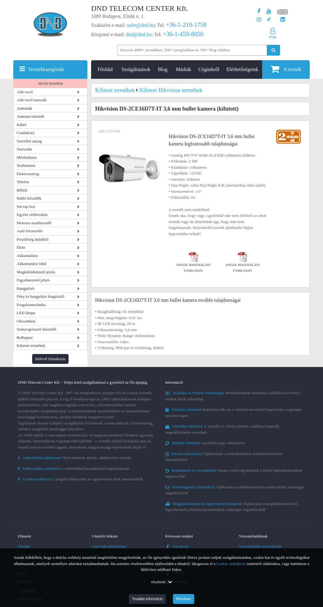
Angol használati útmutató (193, 263)
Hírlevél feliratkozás (50, 359)
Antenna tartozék (30, 116)
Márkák (183, 69)
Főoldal (105, 69)
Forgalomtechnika (31, 304)
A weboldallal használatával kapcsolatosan (73, 468)
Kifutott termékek (31, 345)
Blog (162, 69)
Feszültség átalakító (32, 239)
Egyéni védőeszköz (32, 214)
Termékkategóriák (46, 69)
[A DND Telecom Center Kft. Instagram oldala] (259, 19)
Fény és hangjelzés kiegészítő (40, 296)
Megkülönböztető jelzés (36, 272)
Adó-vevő (25, 92)
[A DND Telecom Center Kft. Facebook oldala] (259, 11)
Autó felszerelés (30, 231)
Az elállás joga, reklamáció (205, 442)
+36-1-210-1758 (186, 24)
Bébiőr (22, 190)
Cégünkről (208, 69)
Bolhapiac (25, 337)
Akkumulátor (27, 255)
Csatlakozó (26, 132)
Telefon (23, 181)
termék (286, 69)
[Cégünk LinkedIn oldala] (282, 19)
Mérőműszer (27, 157)
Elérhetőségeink (242, 69)
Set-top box (26, 206)
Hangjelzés (26, 288)
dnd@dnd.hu (139, 34)
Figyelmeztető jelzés (33, 280)
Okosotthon (26, 321)
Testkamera (26, 165)
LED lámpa (26, 312)
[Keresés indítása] (273, 50)
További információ (147, 599)
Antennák (24, 108)
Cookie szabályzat (231, 563)
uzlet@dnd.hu (141, 25)
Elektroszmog (28, 173)
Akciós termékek (50, 83)
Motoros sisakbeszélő (34, 223)
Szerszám (24, 149)
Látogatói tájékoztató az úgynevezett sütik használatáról (80, 479)
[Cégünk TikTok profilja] (269, 19)
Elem (21, 247)
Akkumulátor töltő (31, 263)
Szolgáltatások (136, 69)
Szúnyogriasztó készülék (37, 329)
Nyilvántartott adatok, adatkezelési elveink (74, 457)
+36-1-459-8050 (183, 34)
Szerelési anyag (29, 141)
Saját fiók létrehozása (109, 546)
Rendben (183, 599)
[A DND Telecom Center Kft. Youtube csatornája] (268, 11)
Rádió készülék (29, 198)
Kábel (21, 124)
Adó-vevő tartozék (32, 100)
